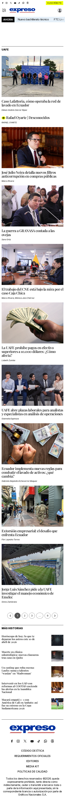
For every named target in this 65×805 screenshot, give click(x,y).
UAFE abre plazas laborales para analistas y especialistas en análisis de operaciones (32, 412)
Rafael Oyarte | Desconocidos (28, 117)
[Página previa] (10, 615)
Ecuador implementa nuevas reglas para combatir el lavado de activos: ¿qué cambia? (32, 472)
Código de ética (32, 750)
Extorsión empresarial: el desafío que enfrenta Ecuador (29, 532)
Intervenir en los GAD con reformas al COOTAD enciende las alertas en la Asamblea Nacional (19, 688)
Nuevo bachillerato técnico (33, 19)
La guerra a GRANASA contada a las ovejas (28, 232)
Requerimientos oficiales (32, 756)
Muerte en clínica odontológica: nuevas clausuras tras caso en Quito (20, 654)
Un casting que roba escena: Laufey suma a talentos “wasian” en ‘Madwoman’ (18, 670)
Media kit (32, 766)
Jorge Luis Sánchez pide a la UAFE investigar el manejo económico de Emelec (28, 593)
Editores (32, 761)
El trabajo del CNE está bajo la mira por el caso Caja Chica (32, 291)
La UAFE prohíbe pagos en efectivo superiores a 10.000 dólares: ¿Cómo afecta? (29, 351)
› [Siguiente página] (55, 615)
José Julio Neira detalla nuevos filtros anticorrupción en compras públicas (29, 174)
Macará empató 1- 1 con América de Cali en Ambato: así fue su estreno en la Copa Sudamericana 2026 (20, 704)
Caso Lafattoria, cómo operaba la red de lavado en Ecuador (31, 103)
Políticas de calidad (32, 771)
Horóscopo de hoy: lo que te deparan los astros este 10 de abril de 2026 (18, 639)
